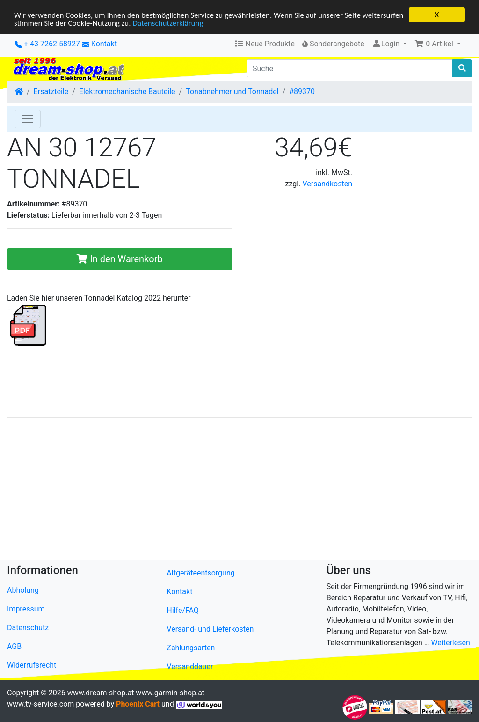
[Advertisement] (239, 490)
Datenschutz (28, 627)
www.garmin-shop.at (170, 692)
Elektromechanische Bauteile (127, 91)
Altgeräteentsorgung (200, 572)
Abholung (23, 590)
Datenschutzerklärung (167, 23)
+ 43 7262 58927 (47, 43)
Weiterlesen (450, 642)
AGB (14, 646)
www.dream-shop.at (100, 692)
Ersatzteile (51, 91)
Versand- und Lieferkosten (210, 629)
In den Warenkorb (119, 259)
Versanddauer (190, 666)
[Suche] (350, 68)
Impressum (26, 608)
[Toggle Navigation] (28, 119)
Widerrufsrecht (31, 665)
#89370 (302, 91)
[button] (437, 44)
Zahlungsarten (191, 647)
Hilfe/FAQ (183, 610)
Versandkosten (327, 183)
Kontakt (104, 43)
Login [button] (386, 43)
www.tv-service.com (40, 704)
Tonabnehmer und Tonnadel (232, 91)
